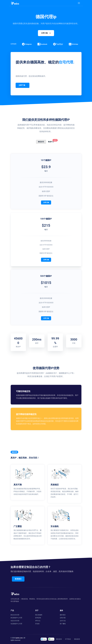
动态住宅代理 (15, 620)
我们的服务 (38, 615)
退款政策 (77, 639)
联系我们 (18, 579)
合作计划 (63, 620)
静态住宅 (41, 142)
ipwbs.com (19, 638)
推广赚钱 (63, 623)
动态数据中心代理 (16, 623)
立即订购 (46, 202)
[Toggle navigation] (79, 3)
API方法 (37, 620)
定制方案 (63, 618)
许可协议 (68, 639)
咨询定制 (38, 618)
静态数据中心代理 (16, 618)
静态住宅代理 (15, 615)
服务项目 (63, 615)
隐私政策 (59, 639)
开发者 (37, 623)
